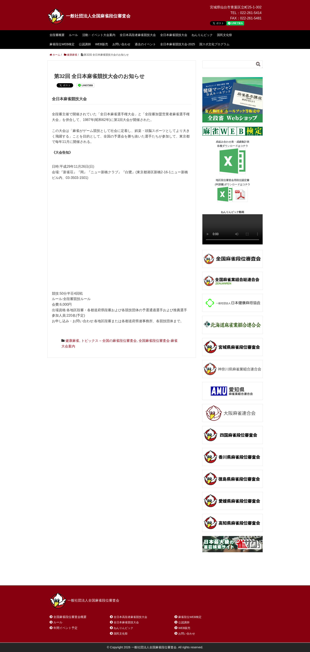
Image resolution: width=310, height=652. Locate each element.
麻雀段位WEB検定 (62, 44)
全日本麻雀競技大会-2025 (177, 44)
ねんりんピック (202, 35)
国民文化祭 (224, 35)
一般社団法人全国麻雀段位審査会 (88, 16)
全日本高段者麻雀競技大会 (138, 35)
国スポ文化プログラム (214, 44)
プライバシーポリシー (146, 576)
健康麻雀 (72, 340)
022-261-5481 (251, 18)
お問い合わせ (121, 44)
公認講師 (85, 44)
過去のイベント (145, 44)
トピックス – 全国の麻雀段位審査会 (109, 340)
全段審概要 (57, 35)
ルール (73, 35)
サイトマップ (111, 576)
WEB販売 (101, 44)
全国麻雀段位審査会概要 (70, 617)
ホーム (60, 576)
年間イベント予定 (65, 628)
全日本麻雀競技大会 (173, 35)
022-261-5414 (251, 13)
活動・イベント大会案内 (98, 35)
